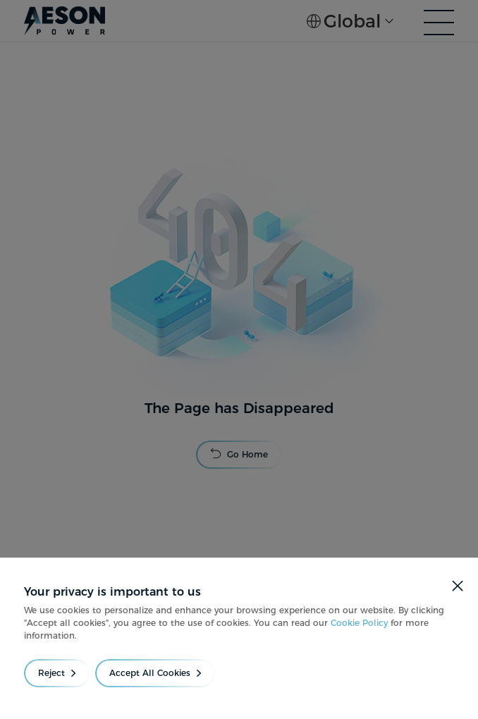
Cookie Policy (359, 622)
